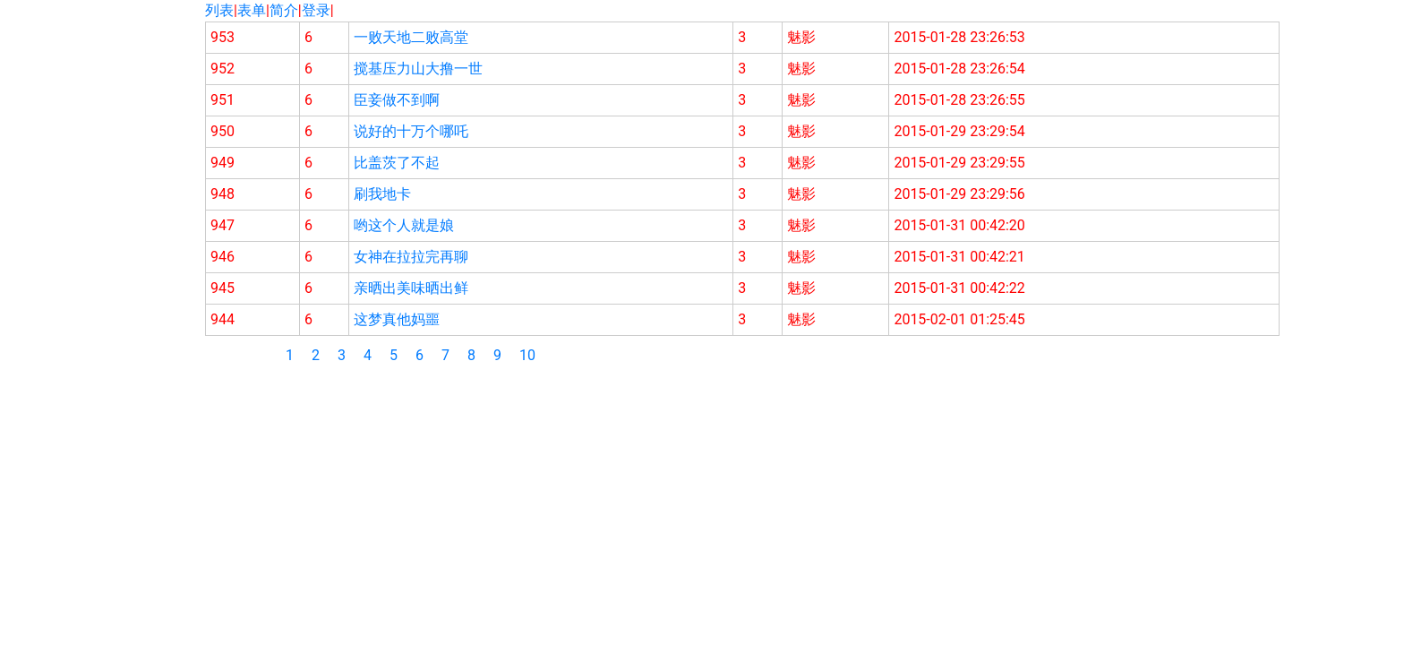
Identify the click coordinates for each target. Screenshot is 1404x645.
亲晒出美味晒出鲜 (411, 288)
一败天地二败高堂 (411, 37)
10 (527, 355)
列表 (219, 10)
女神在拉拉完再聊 (411, 256)
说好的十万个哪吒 (411, 131)
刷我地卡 (382, 193)
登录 (316, 10)
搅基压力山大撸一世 (418, 68)
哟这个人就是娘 (404, 225)
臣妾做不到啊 (397, 99)
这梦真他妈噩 (397, 319)
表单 (251, 10)
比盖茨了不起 (397, 162)
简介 (284, 10)
